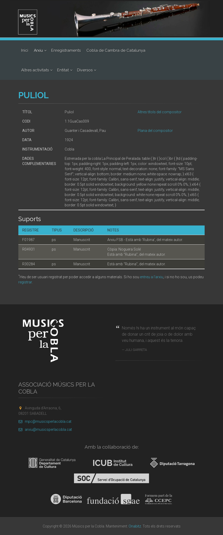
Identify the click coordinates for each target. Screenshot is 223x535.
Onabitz (135, 526)
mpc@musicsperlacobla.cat (44, 421)
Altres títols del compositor (160, 112)
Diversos (85, 70)
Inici (24, 50)
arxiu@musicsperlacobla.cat (45, 429)
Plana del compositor (155, 131)
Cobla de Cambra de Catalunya (115, 50)
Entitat (63, 70)
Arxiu (38, 50)
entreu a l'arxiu (151, 277)
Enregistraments (66, 50)
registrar (25, 282)
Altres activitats (35, 70)
